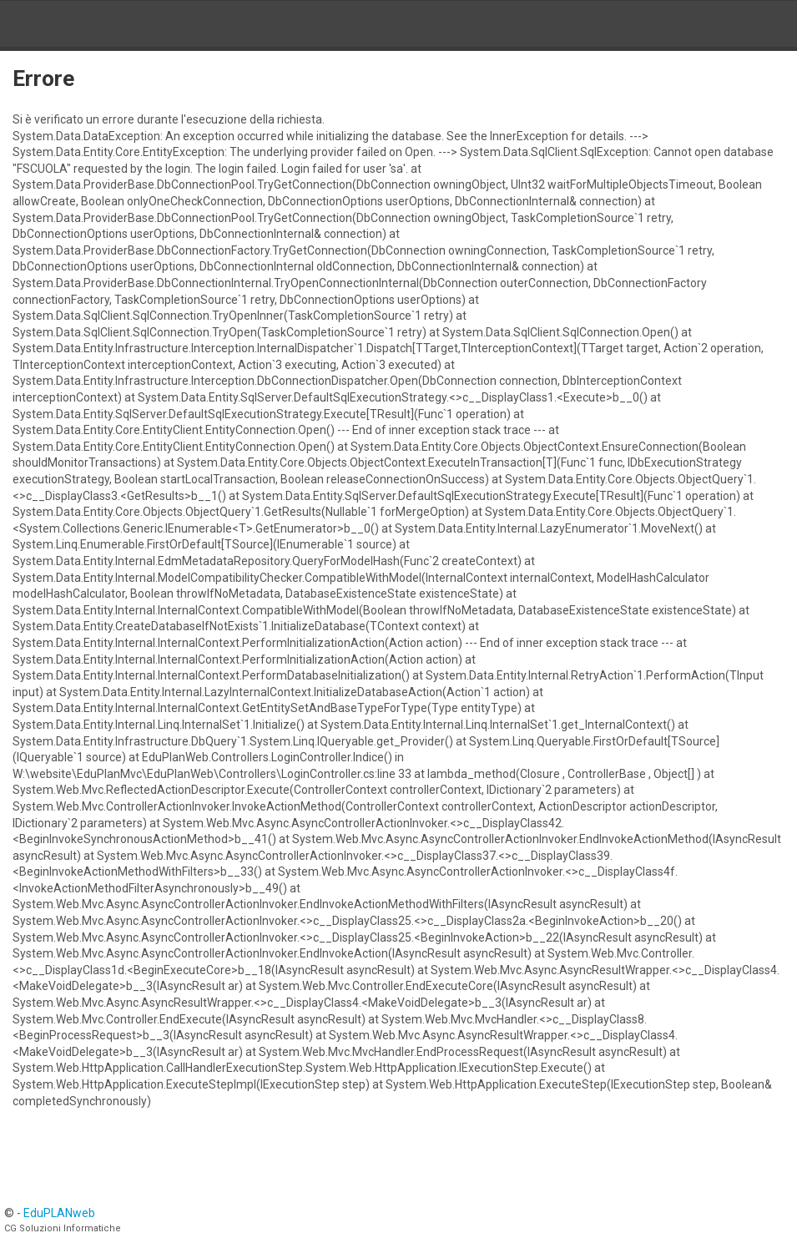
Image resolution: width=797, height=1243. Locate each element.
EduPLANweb (59, 1213)
